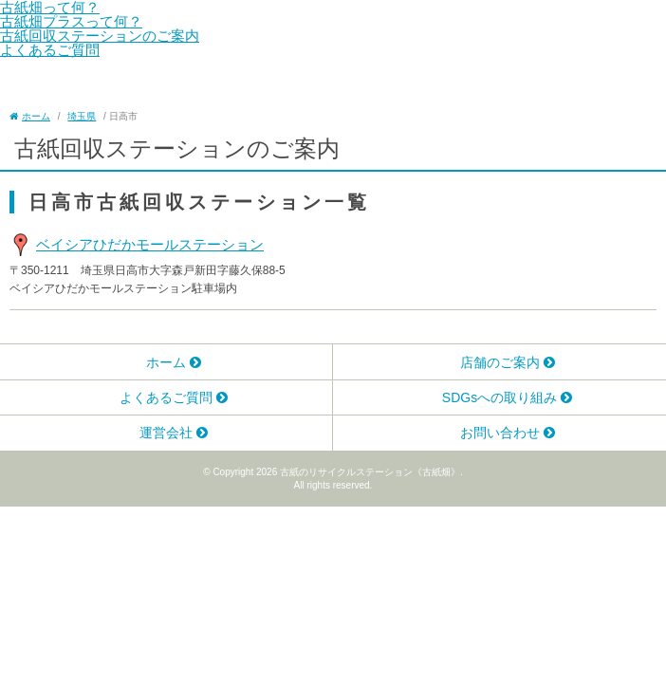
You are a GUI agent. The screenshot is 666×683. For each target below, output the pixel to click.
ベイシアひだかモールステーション (150, 244)
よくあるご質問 (50, 50)
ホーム (166, 362)
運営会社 (166, 432)
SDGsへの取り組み (499, 397)
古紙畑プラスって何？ (71, 21)
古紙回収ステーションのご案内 (99, 36)
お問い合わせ (500, 432)
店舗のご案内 (500, 362)
